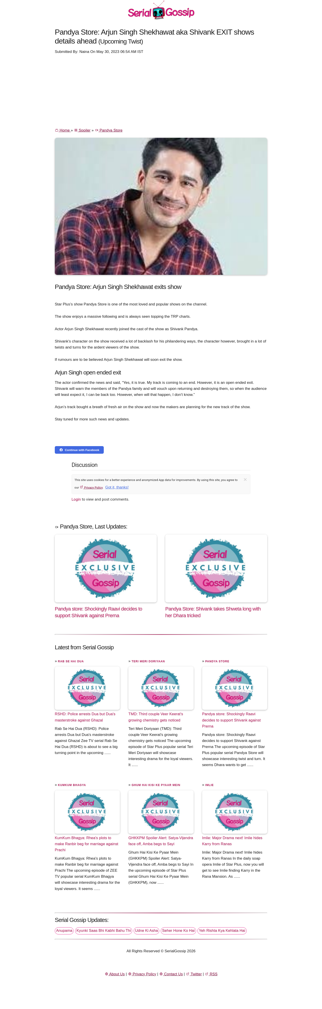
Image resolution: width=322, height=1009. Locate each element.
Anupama (64, 930)
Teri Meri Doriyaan (148, 661)
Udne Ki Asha (146, 930)
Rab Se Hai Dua (71, 661)
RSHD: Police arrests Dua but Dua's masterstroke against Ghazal (85, 717)
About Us (115, 974)
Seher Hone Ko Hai (178, 930)
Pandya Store (109, 130)
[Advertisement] (161, 90)
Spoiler (82, 130)
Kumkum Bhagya (72, 785)
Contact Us (171, 974)
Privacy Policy (91, 487)
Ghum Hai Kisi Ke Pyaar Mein (155, 785)
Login (76, 499)
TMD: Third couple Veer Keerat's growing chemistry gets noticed (155, 717)
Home (63, 130)
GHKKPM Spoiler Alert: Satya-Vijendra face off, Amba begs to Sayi (160, 841)
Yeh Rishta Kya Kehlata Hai (222, 930)
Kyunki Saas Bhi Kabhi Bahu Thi (103, 930)
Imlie (209, 785)
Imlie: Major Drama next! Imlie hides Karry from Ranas (232, 841)
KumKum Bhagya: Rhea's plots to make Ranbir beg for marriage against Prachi (86, 844)
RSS (211, 974)
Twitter (194, 974)
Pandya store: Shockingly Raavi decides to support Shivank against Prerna (231, 720)
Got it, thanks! (117, 487)
